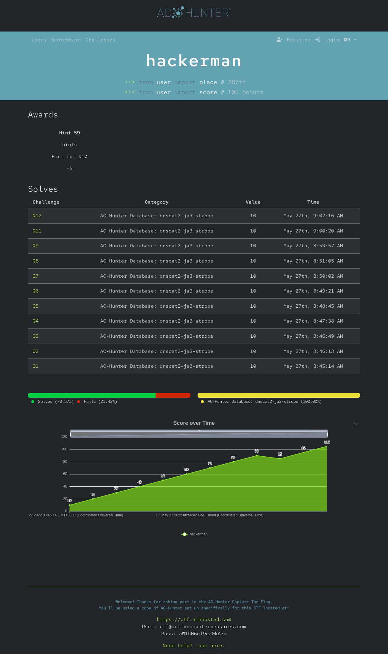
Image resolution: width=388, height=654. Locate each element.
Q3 (36, 336)
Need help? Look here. (194, 645)
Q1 (36, 366)
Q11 (37, 231)
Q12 (37, 216)
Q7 (36, 276)
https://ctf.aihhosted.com (194, 619)
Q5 (36, 306)
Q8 (36, 261)
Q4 (36, 321)
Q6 (36, 291)
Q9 (36, 246)
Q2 (36, 351)
